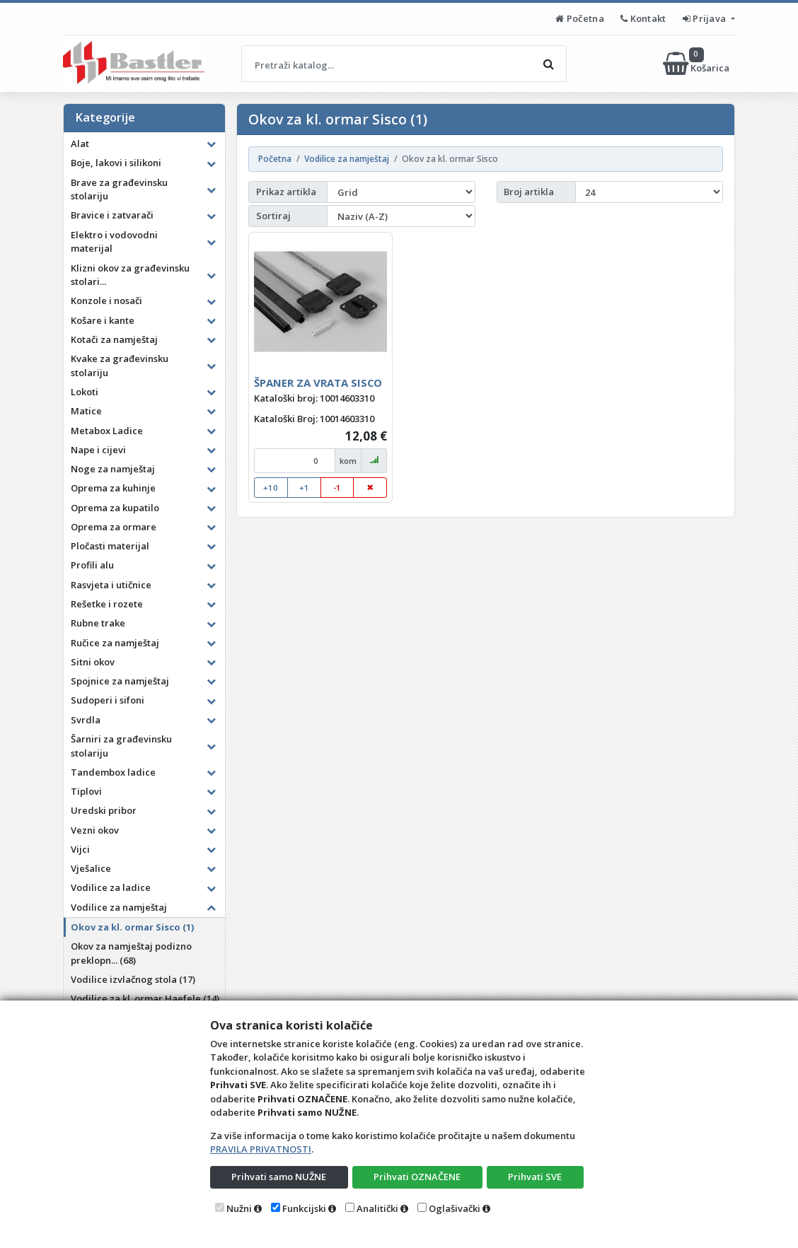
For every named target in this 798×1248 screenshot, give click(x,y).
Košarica (697, 63)
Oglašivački (454, 1208)
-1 (337, 487)
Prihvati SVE (535, 1176)
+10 (270, 487)
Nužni (239, 1208)
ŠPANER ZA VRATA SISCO (318, 382)
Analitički (377, 1208)
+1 (304, 487)
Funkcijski (304, 1208)
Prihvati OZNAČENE (417, 1176)
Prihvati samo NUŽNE (278, 1176)
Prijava (706, 18)
